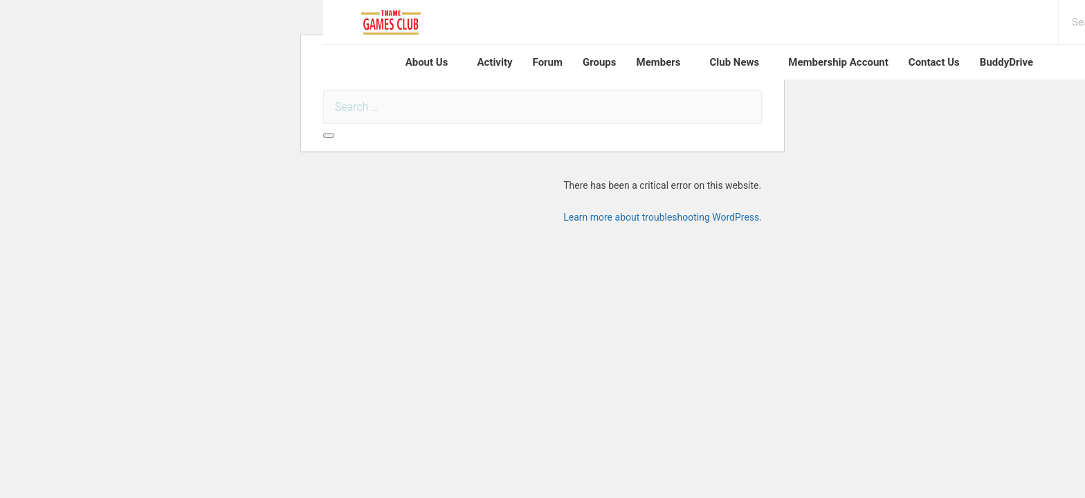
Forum (548, 62)
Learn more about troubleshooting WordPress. (662, 217)
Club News (734, 62)
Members (659, 62)
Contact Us (934, 62)
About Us (426, 62)
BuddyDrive (1006, 62)
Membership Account (838, 62)
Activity (494, 62)
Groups (600, 62)
